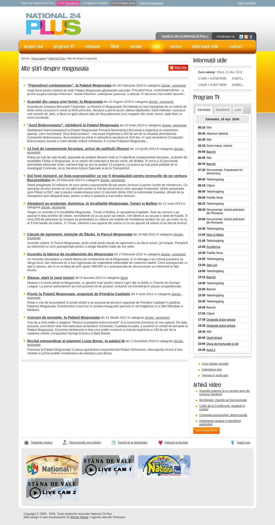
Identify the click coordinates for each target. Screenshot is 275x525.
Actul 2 (211, 350)
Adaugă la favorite (176, 442)
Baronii (211, 151)
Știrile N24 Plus (57, 58)
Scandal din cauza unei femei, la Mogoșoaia (65, 101)
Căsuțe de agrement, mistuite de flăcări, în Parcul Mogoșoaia (79, 234)
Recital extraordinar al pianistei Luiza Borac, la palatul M (76, 341)
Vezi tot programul (151, 3)
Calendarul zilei (212, 369)
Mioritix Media (79, 517)
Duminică (222, 110)
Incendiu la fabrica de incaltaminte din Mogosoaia (70, 254)
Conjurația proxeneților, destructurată (223, 415)
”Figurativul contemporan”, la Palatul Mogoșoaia (69, 85)
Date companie (247, 2)
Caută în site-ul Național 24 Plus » (185, 36)
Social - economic (173, 85)
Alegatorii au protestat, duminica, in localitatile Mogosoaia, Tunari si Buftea (92, 203)
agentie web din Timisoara (108, 517)
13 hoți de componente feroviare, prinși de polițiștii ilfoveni (78, 148)
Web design (31, 517)
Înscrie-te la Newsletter (133, 442)
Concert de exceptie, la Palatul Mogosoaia (63, 317)
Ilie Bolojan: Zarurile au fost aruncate (223, 400)
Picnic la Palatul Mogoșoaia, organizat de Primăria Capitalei (78, 294)
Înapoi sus (243, 442)
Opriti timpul (214, 337)
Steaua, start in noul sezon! (50, 277)
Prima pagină (39, 58)
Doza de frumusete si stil (222, 344)
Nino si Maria (215, 234)
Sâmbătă (203, 110)
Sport (124, 278)
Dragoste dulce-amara (221, 319)
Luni (238, 110)
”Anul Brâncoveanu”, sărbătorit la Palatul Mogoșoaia (73, 125)
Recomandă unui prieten (85, 442)
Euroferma (72, 3)
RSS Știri (181, 67)
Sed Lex (212, 265)
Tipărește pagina (41, 442)
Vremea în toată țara (215, 375)
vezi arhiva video (206, 430)
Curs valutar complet (215, 363)
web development (54, 517)
